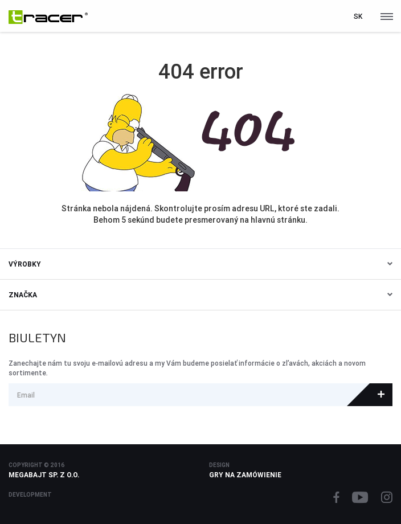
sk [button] (358, 16)
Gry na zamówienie (245, 474)
